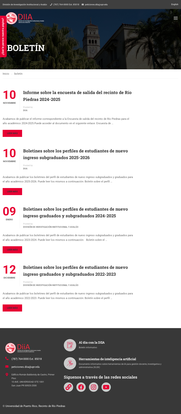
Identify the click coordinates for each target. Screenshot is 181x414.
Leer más (12, 133)
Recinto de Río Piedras (52, 406)
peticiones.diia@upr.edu (96, 4)
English (174, 4)
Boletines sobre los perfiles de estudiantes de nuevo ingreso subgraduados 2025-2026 (75, 155)
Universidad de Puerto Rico (21, 406)
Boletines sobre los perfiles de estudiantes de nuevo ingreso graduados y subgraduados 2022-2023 (75, 271)
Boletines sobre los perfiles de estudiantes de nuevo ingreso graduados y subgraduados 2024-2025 (75, 213)
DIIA (25, 111)
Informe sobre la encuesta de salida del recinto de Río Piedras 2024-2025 (77, 96)
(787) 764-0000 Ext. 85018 (66, 4)
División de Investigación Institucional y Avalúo (50, 227)
